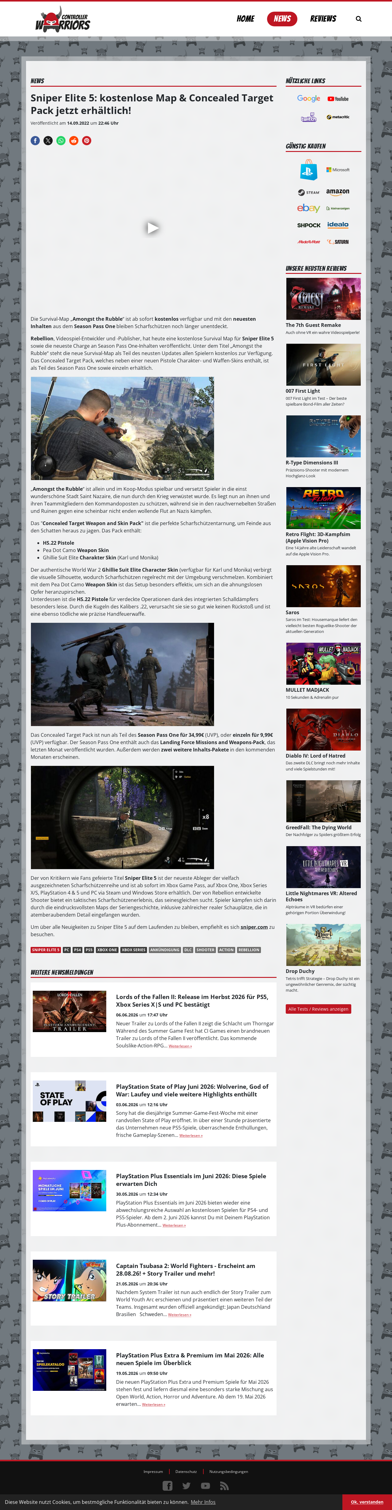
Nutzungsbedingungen (228, 1471)
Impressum (153, 1471)
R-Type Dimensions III (312, 462)
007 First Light (303, 391)
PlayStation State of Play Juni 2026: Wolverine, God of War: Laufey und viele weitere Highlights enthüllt (192, 1090)
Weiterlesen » (180, 1046)
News (282, 18)
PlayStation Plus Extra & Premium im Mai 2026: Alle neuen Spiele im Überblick (190, 1359)
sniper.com (254, 927)
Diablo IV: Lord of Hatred (315, 755)
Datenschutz (186, 1471)
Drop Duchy (300, 971)
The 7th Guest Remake (313, 325)
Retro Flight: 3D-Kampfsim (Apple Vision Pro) (318, 537)
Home (245, 18)
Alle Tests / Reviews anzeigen (318, 1009)
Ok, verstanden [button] (367, 1502)
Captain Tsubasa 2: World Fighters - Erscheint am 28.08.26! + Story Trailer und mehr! (185, 1269)
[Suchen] (358, 19)
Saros (292, 612)
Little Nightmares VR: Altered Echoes (321, 896)
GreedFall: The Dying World (319, 827)
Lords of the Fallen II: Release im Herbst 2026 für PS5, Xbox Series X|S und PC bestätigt (192, 1001)
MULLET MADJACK (307, 690)
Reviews (323, 18)
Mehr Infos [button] (203, 1502)
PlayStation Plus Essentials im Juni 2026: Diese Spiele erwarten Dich (191, 1180)
